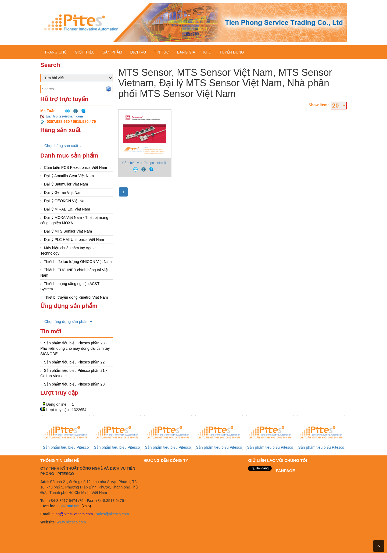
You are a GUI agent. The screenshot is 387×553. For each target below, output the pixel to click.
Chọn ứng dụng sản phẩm (68, 321)
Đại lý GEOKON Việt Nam (66, 201)
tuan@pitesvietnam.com (64, 116)
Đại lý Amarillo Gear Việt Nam (69, 176)
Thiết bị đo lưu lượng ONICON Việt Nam (78, 261)
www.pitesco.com (71, 522)
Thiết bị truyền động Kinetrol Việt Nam (76, 297)
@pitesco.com (117, 514)
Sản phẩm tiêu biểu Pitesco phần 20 (74, 384)
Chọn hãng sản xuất (63, 146)
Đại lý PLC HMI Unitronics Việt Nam (74, 239)
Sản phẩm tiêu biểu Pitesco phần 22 (74, 362)
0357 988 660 (69, 506)
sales (100, 514)
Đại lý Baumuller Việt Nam (66, 184)
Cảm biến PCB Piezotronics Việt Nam (75, 167)
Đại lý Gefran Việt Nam (63, 192)
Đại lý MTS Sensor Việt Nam (68, 231)
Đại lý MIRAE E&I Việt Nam (67, 209)
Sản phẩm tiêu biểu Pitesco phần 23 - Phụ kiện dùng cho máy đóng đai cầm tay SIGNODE (75, 348)
